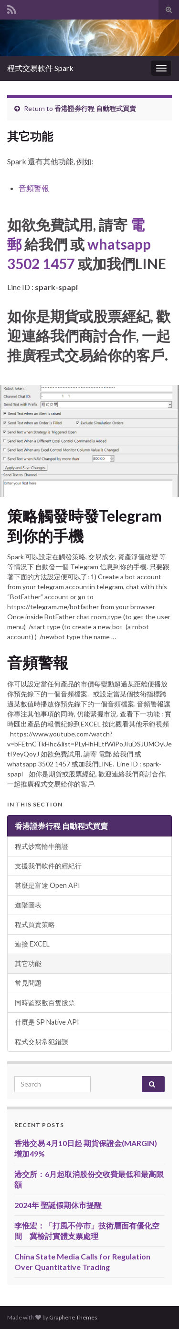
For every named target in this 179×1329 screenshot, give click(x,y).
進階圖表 (28, 905)
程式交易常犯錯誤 (41, 1041)
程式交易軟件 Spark (40, 67)
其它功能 (28, 963)
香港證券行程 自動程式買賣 (95, 108)
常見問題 (28, 983)
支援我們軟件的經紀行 (48, 866)
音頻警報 (34, 187)
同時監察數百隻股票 (45, 1002)
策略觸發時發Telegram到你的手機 (84, 526)
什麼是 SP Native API (47, 1022)
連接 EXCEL (32, 944)
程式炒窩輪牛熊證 (41, 846)
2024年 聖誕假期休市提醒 (58, 1204)
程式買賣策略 (35, 924)
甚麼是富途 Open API (47, 885)
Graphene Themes (73, 1317)
